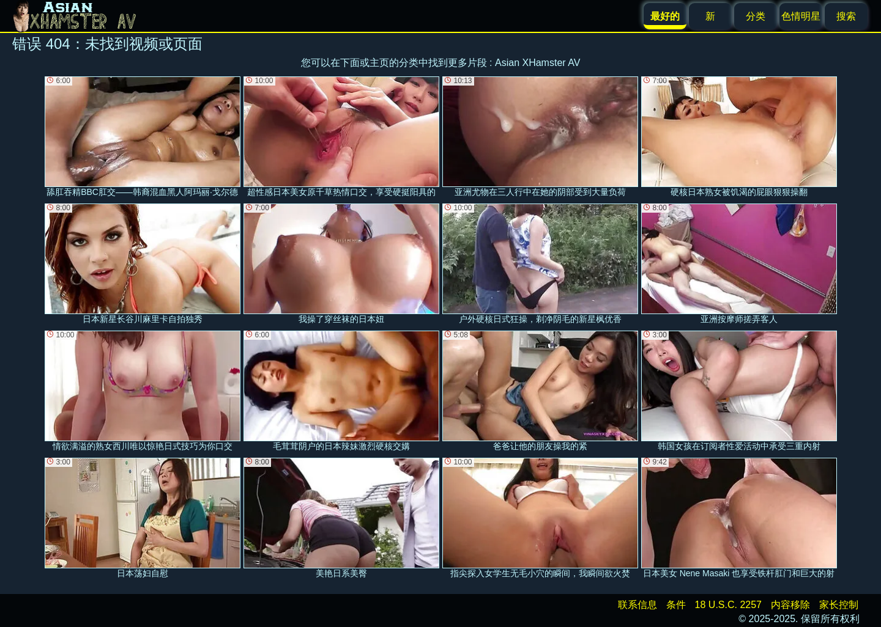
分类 (755, 16)
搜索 (846, 16)
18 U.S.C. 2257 (728, 605)
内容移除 (790, 605)
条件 (676, 605)
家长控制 (838, 605)
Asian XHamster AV (537, 62)
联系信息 (637, 605)
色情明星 (800, 16)
